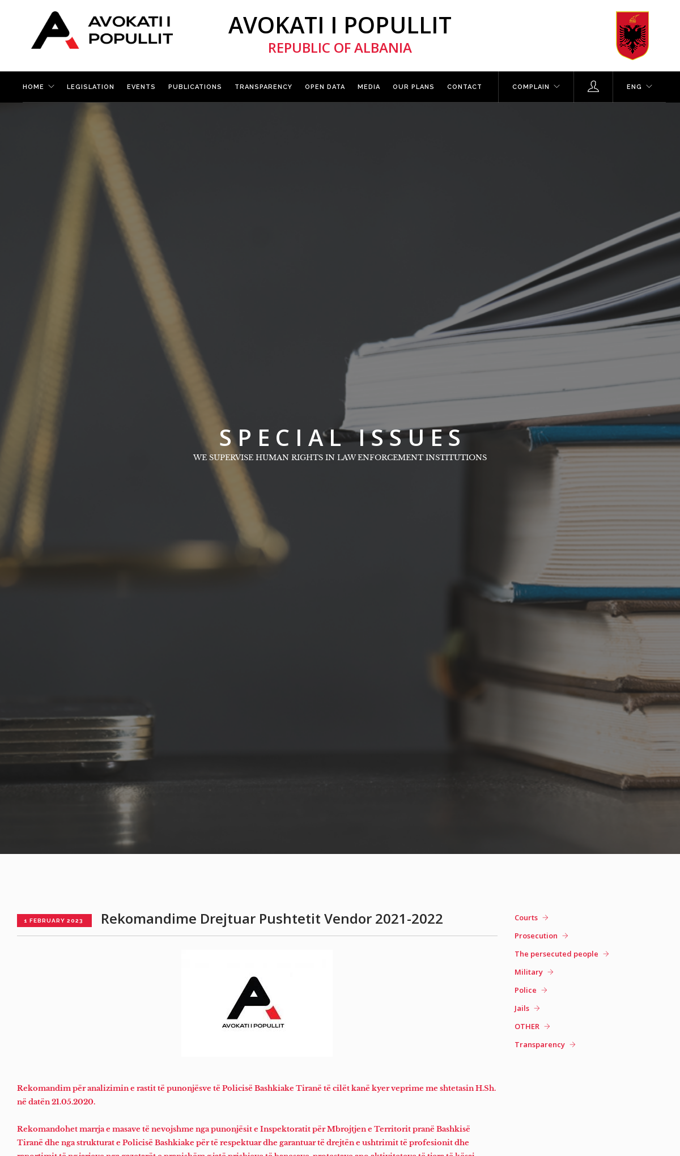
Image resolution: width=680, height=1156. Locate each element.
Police (526, 990)
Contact (464, 87)
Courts (526, 917)
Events (141, 87)
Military (529, 972)
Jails (522, 1008)
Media (369, 87)
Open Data (325, 87)
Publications (195, 87)
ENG (634, 87)
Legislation (90, 87)
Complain (531, 87)
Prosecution (536, 935)
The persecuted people (556, 954)
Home (33, 87)
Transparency (263, 87)
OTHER (527, 1026)
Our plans (414, 87)
